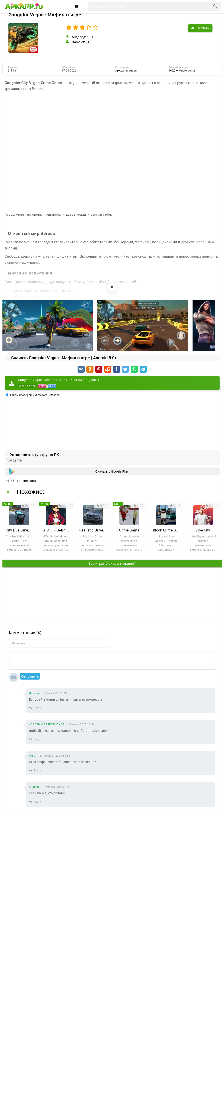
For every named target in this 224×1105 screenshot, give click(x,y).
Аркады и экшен (126, 70)
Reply (35, 708)
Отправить (30, 676)
